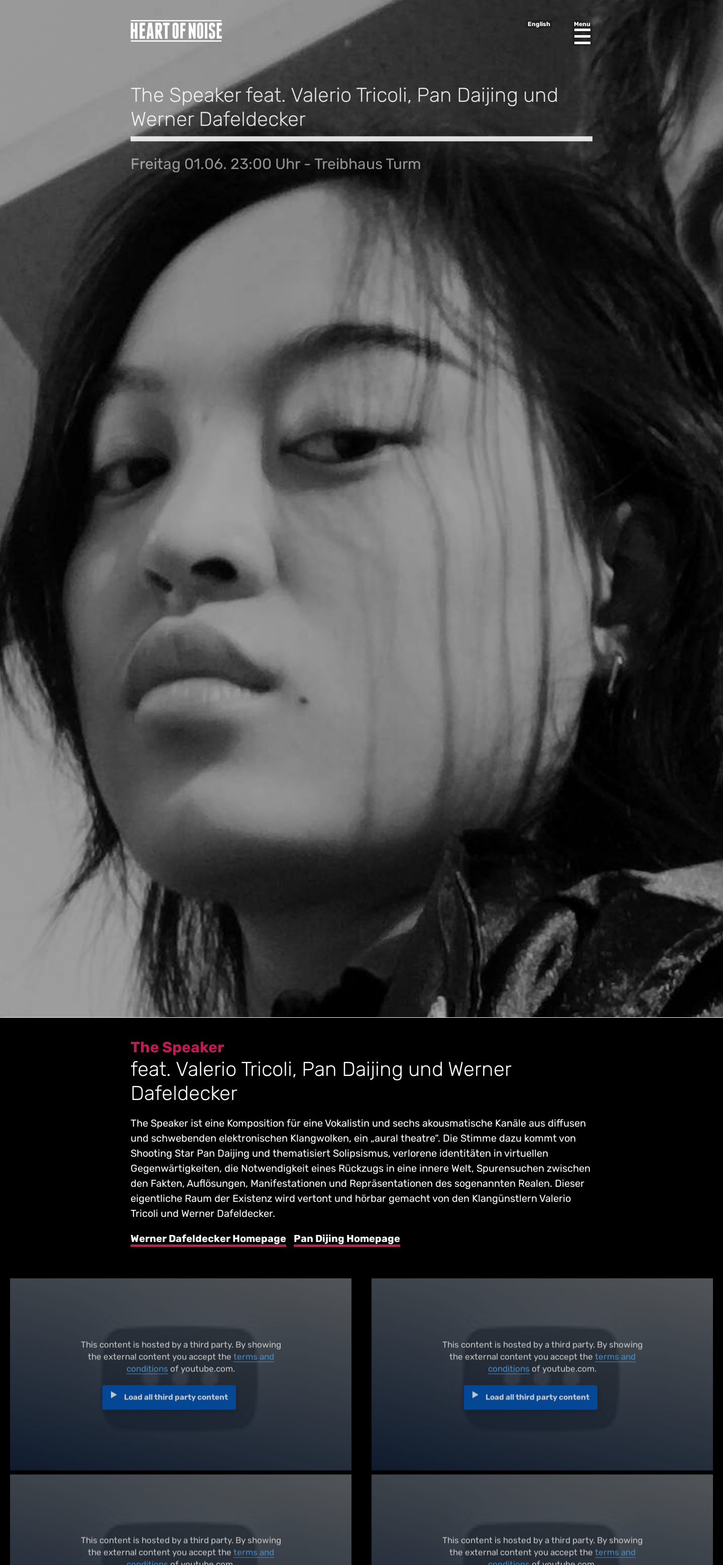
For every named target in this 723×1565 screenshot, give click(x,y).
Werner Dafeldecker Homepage (208, 1238)
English (539, 24)
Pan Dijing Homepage (347, 1238)
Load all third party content (176, 1400)
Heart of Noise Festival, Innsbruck (176, 31)
